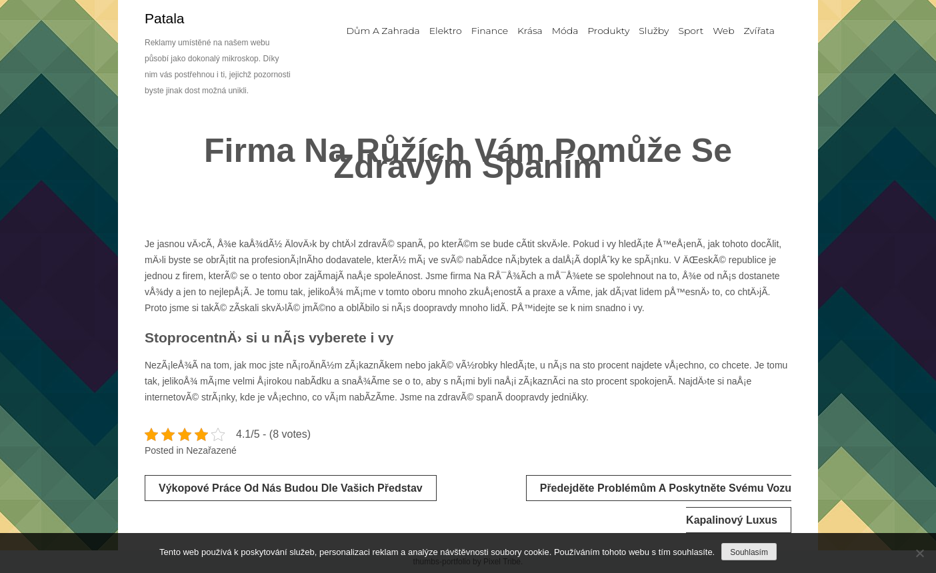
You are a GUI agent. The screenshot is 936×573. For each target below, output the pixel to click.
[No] (919, 553)
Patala (165, 18)
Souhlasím (749, 552)
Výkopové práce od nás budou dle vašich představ (291, 488)
